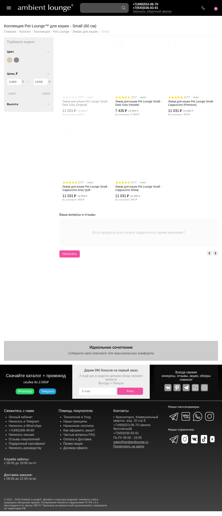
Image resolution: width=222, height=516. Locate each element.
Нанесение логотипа (78, 425)
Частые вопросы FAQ (79, 434)
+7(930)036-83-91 (145, 8)
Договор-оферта (75, 448)
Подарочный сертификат (27, 443)
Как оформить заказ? (79, 430)
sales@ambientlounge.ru (130, 442)
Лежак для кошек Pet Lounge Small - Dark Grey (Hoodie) (138, 103)
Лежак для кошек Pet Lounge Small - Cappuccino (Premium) (191, 103)
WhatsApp (25, 391)
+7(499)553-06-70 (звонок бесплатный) (132, 426)
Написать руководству (25, 448)
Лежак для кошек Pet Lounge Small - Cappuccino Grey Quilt (85, 188)
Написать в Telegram (24, 421)
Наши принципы (75, 421)
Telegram (47, 391)
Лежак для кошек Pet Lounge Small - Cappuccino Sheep (138, 188)
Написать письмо (21, 434)
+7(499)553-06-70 (145, 4)
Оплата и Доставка (77, 439)
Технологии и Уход (77, 417)
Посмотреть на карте (128, 446)
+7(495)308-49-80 (21, 430)
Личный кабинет (20, 417)
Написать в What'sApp (25, 425)
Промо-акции (73, 443)
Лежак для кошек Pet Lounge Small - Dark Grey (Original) (85, 103)
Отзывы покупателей (24, 439)
